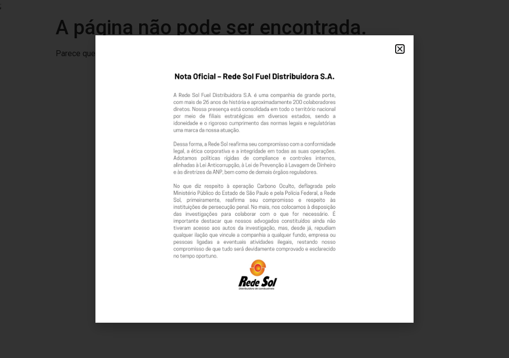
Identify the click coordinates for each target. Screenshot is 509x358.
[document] (254, 179)
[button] (400, 49)
